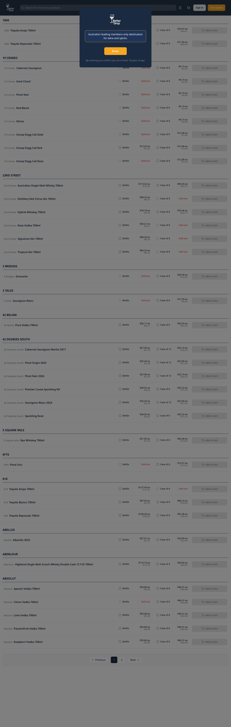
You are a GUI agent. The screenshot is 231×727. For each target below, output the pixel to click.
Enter (115, 51)
